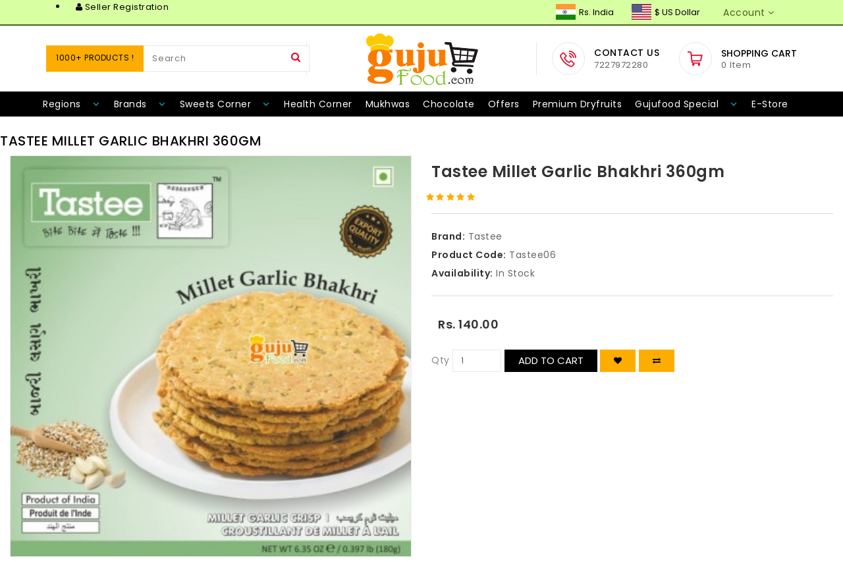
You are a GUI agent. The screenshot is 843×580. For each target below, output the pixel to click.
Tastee (485, 236)
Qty (440, 360)
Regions (62, 104)
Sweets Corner (216, 104)
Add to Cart (551, 360)
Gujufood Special (677, 104)
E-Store (769, 104)
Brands (130, 104)
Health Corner (318, 104)
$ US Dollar (666, 12)
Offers (504, 104)
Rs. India (585, 12)
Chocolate (449, 104)
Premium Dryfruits (577, 104)
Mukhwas (388, 104)
